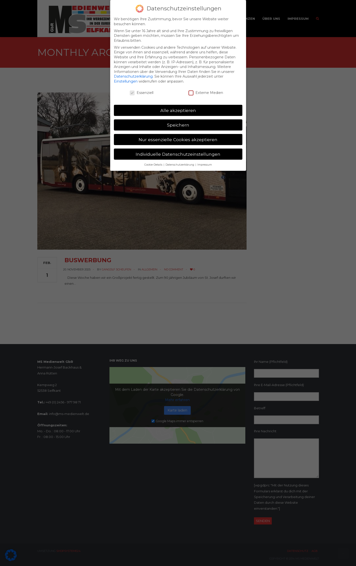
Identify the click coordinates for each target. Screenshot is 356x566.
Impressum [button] (204, 160)
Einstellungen (126, 77)
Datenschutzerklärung (133, 72)
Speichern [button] (178, 120)
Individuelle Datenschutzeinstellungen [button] (178, 149)
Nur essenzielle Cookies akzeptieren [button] (178, 135)
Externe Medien (205, 88)
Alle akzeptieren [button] (178, 106)
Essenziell (141, 88)
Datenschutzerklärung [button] (180, 160)
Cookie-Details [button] (153, 160)
